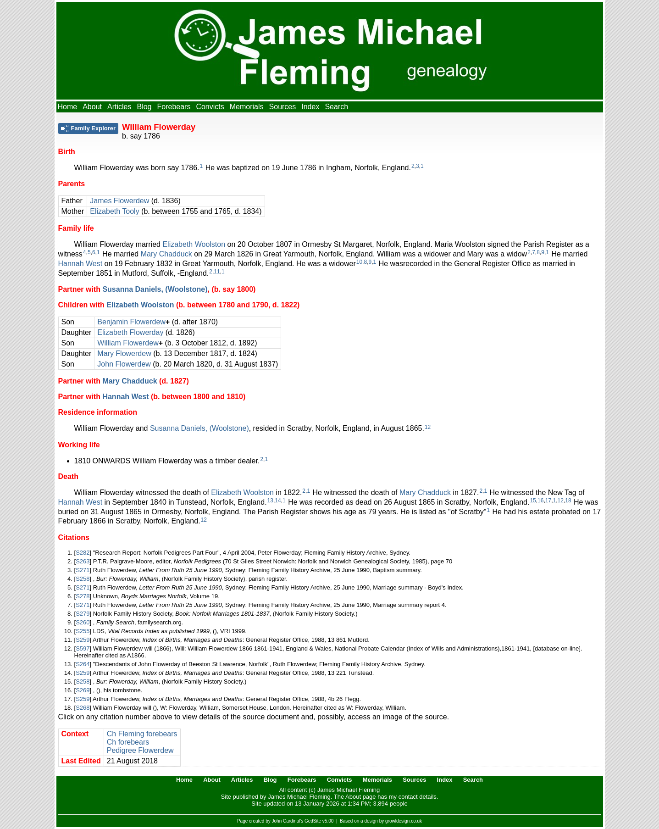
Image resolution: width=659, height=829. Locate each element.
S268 (82, 707)
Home (68, 107)
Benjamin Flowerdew (131, 322)
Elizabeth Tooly (114, 211)
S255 (82, 631)
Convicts (210, 107)
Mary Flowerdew (124, 353)
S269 (82, 690)
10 (359, 262)
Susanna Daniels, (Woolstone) (154, 289)
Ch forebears (128, 742)
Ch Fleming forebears (142, 734)
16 (540, 500)
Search (336, 107)
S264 (82, 664)
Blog (144, 107)
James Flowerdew (119, 201)
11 (217, 271)
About (92, 107)
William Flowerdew (127, 343)
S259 (82, 639)
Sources (282, 107)
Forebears (173, 107)
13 (270, 500)
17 (548, 500)
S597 (82, 648)
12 (428, 427)
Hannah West (80, 263)
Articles (119, 107)
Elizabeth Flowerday (130, 332)
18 (568, 500)
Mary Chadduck (166, 254)
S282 (82, 552)
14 (278, 500)
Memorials (247, 107)
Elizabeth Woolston (193, 244)
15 (533, 500)
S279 (82, 613)
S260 (82, 622)
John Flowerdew (124, 364)
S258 (82, 578)
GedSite (313, 820)
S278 (82, 596)
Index (310, 107)
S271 (82, 570)
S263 (82, 561)
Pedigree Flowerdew (140, 750)
